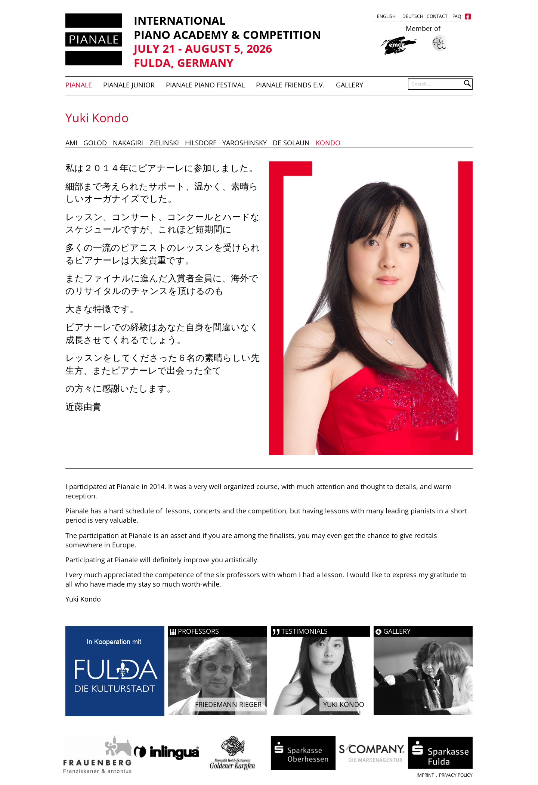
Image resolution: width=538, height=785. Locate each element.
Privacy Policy (456, 775)
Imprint (425, 775)
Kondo (328, 142)
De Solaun (291, 142)
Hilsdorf (200, 142)
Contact (437, 16)
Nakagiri (128, 142)
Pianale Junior (129, 84)
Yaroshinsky (244, 142)
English (386, 16)
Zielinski (164, 142)
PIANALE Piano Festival (205, 84)
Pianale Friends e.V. (290, 84)
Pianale (78, 84)
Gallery (349, 84)
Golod (95, 142)
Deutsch (412, 16)
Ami (71, 142)
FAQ (456, 16)
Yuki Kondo (343, 704)
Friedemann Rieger (228, 704)
